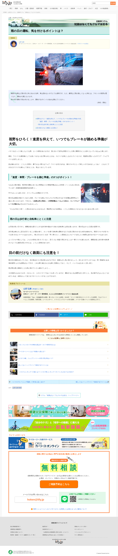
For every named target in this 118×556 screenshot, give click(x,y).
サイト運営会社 (79, 533)
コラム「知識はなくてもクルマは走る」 (60, 395)
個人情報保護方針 (15, 525)
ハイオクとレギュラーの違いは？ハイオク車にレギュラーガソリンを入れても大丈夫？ (46, 372)
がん (20, 8)
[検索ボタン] (113, 3)
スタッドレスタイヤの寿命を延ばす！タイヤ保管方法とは (36, 344)
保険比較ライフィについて (59, 521)
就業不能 (39, 8)
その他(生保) (54, 8)
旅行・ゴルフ (89, 8)
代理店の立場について (16, 530)
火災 (97, 8)
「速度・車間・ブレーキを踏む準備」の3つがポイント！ (56, 121)
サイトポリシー (79, 527)
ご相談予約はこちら (59, 484)
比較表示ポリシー (47, 527)
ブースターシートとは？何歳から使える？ (31, 351)
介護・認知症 (29, 8)
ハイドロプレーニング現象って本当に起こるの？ (28, 382)
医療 (15, 8)
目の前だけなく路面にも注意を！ (47, 128)
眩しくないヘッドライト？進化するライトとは (33, 365)
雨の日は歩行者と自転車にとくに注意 (50, 124)
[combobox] (101, 3)
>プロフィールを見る (82, 43)
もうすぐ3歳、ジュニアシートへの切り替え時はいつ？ (35, 358)
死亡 (9, 8)
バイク (66, 8)
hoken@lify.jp (35, 499)
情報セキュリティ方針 (80, 525)
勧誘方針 (45, 525)
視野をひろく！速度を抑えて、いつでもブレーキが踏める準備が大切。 (59, 118)
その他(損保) (105, 8)
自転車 (73, 8)
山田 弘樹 (21, 42)
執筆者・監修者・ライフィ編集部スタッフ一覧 (22, 533)
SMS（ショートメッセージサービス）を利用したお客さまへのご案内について (60, 509)
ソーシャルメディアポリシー (82, 530)
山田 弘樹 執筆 (17, 387)
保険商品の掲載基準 (15, 527)
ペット (80, 8)
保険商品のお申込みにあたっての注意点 (53, 533)
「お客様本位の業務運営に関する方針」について (55, 530)
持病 (45, 8)
